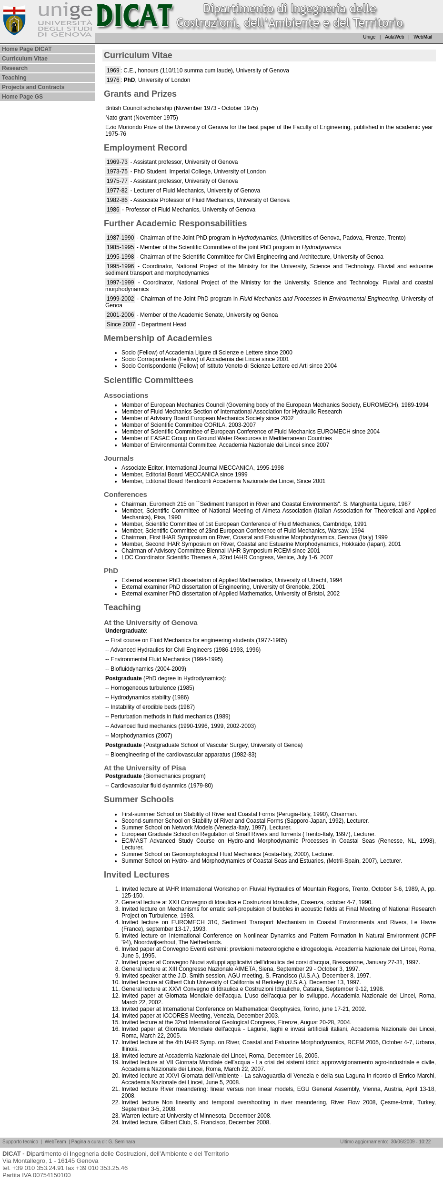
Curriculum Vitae (25, 58)
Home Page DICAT (26, 49)
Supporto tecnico (20, 1141)
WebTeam (55, 1141)
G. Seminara (121, 1141)
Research (15, 68)
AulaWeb (394, 37)
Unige (369, 37)
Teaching (14, 77)
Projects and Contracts (33, 87)
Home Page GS (22, 96)
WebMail (422, 37)
